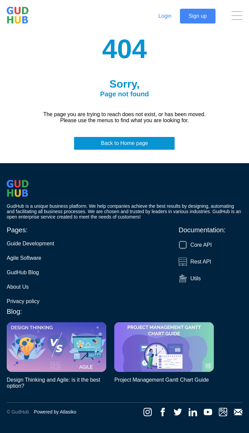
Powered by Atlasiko (55, 412)
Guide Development (30, 243)
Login (165, 16)
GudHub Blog (23, 272)
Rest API (195, 261)
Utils (190, 278)
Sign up (198, 16)
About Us (18, 287)
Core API (195, 245)
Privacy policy (23, 301)
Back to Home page (124, 143)
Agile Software (24, 258)
